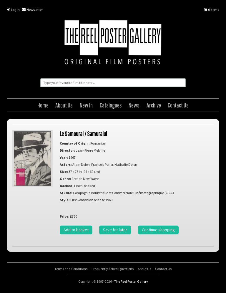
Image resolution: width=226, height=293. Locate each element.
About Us (64, 105)
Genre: (65, 178)
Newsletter (32, 9)
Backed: (67, 185)
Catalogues (111, 105)
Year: (64, 157)
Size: (64, 171)
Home (43, 105)
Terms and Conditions (70, 268)
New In (86, 105)
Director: (67, 150)
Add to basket (76, 229)
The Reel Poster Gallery (113, 43)
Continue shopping (158, 229)
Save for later (115, 229)
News (134, 105)
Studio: (66, 193)
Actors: (66, 164)
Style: (65, 200)
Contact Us (178, 105)
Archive (154, 105)
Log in (13, 9)
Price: (64, 216)
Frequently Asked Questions (113, 268)
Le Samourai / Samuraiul (83, 133)
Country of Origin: (75, 143)
